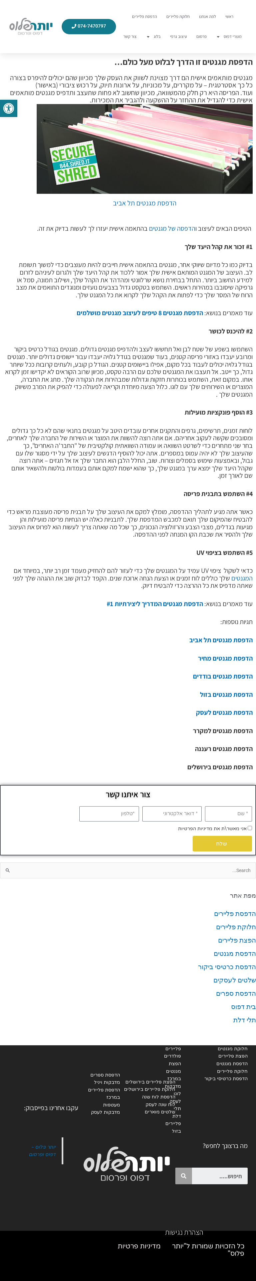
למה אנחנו (207, 16)
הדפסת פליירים (144, 16)
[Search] (183, 1176)
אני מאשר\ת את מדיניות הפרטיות (212, 829)
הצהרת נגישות (184, 1232)
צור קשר (130, 36)
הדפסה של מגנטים (172, 228)
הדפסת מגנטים (235, 954)
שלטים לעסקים (234, 980)
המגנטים (242, 578)
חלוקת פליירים (178, 16)
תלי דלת (244, 1020)
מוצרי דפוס (229, 36)
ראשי (229, 16)
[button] (8, 108)
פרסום (201, 36)
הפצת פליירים (237, 940)
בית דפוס (243, 1007)
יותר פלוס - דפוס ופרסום (42, 1150)
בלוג (153, 36)
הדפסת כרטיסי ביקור (227, 967)
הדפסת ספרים (236, 993)
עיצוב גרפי (178, 36)
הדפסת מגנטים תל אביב (144, 202)
